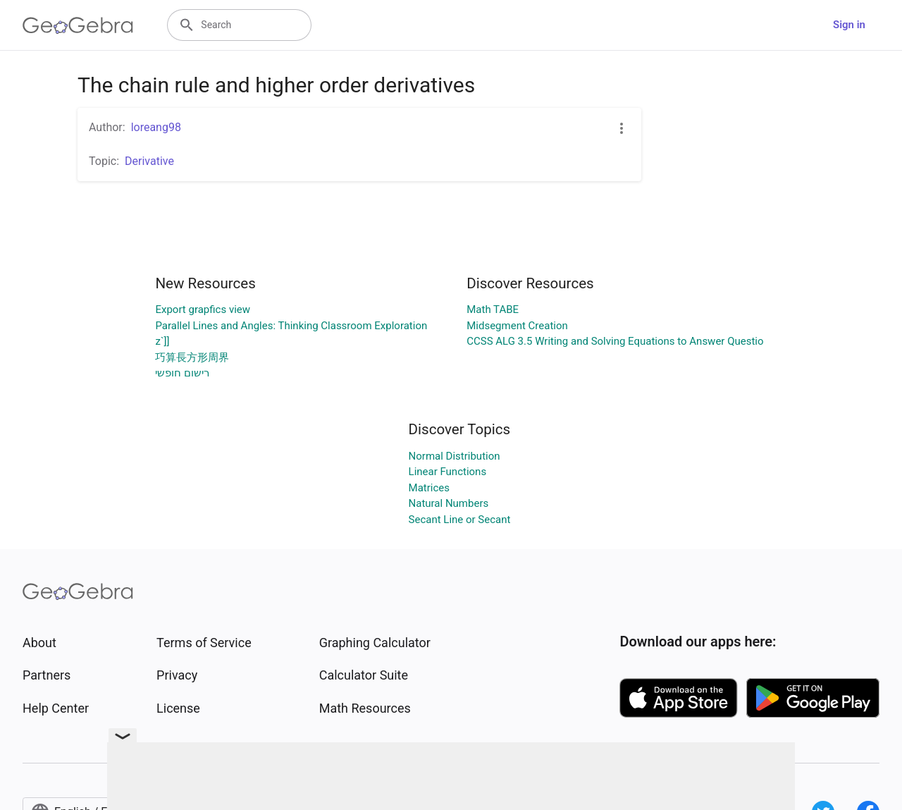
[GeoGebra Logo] (78, 25)
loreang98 (156, 127)
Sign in (849, 24)
